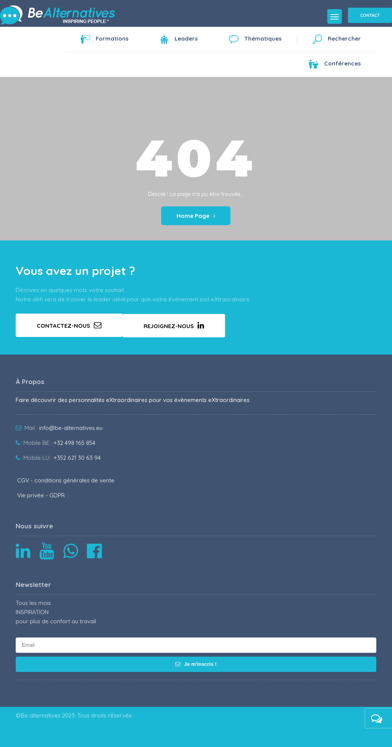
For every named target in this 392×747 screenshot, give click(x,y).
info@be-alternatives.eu (71, 428)
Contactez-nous (69, 325)
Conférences (335, 65)
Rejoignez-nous (174, 326)
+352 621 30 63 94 (77, 457)
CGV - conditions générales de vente (65, 480)
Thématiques (255, 40)
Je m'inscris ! (195, 664)
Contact (370, 15)
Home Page (195, 215)
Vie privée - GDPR (41, 495)
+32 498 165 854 (74, 442)
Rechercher (336, 40)
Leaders (178, 40)
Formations (104, 40)
